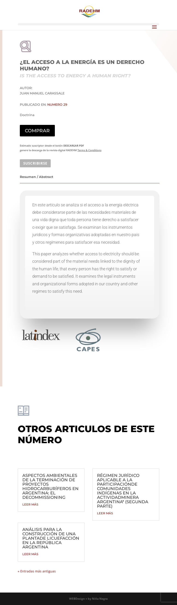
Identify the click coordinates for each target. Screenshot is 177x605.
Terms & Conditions (89, 150)
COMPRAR (37, 130)
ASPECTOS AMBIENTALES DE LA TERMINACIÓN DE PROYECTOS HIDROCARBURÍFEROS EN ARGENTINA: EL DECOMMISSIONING (50, 486)
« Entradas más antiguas (37, 571)
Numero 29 (57, 104)
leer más (30, 504)
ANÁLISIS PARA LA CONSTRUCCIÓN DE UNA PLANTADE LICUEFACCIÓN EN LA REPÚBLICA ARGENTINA (50, 538)
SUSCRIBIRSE (35, 163)
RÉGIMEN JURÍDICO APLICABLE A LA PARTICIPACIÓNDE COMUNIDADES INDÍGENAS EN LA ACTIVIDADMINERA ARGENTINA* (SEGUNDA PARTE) (122, 491)
